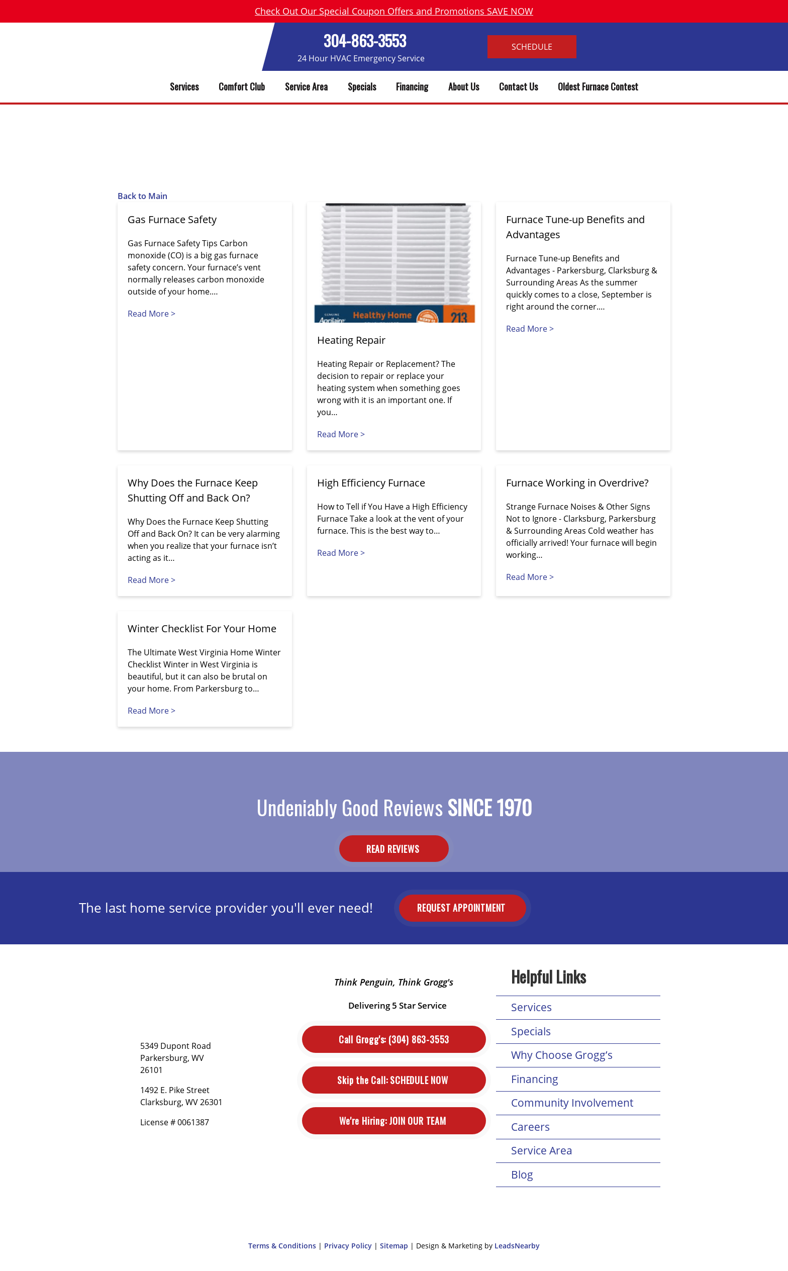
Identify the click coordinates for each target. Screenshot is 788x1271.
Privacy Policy (348, 1245)
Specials (362, 86)
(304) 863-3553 (394, 1039)
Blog (522, 1174)
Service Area (306, 86)
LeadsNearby (517, 1245)
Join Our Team (393, 1121)
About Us (463, 86)
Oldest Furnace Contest (598, 86)
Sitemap (394, 1245)
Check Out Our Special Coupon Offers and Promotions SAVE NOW (394, 11)
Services (184, 86)
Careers (530, 1127)
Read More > (151, 313)
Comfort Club (242, 86)
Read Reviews (394, 848)
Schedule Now (393, 1080)
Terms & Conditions (282, 1245)
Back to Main (142, 196)
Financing (412, 86)
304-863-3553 (365, 40)
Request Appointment (462, 907)
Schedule (532, 46)
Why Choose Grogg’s (562, 1055)
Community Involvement (572, 1103)
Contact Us (518, 86)
